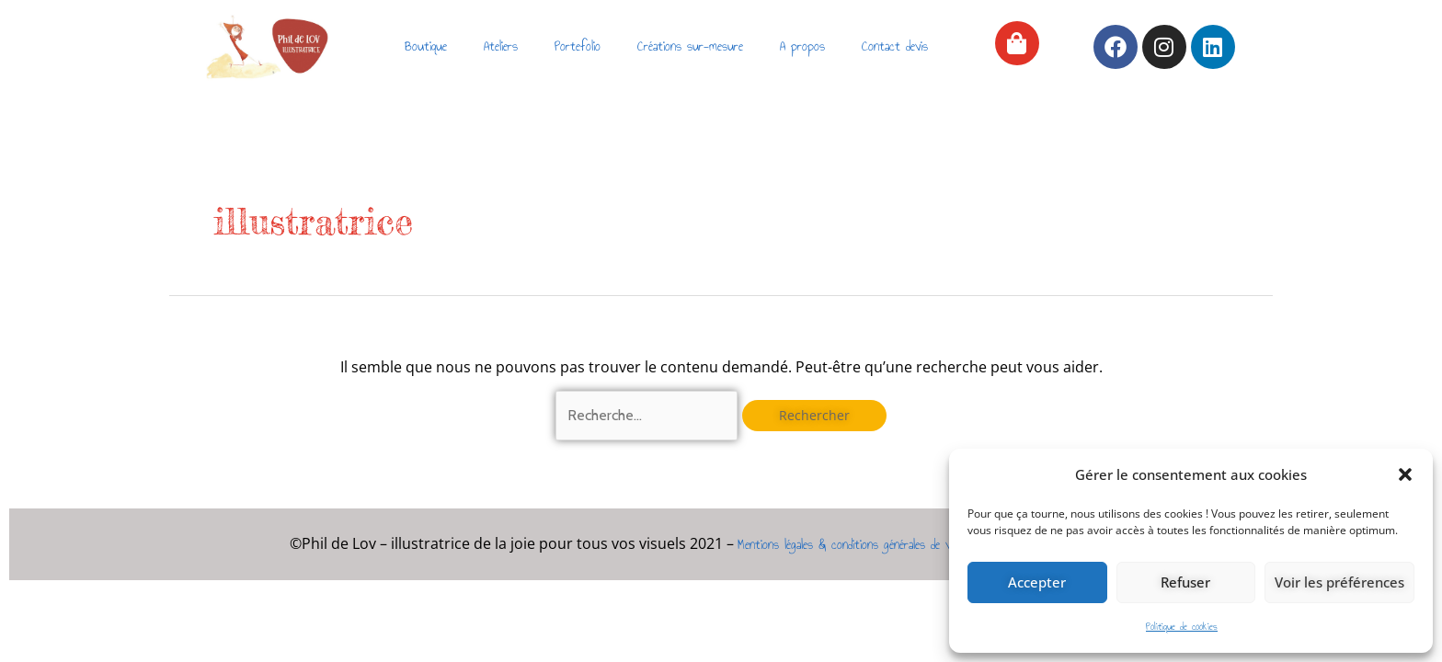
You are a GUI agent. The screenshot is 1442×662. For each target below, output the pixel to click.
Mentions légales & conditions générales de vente (854, 544)
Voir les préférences (1339, 582)
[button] (1405, 474)
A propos (802, 46)
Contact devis (895, 46)
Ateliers (501, 46)
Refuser (1185, 582)
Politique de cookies (1182, 626)
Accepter (1037, 582)
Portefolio (578, 46)
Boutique (426, 46)
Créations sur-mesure (690, 46)
